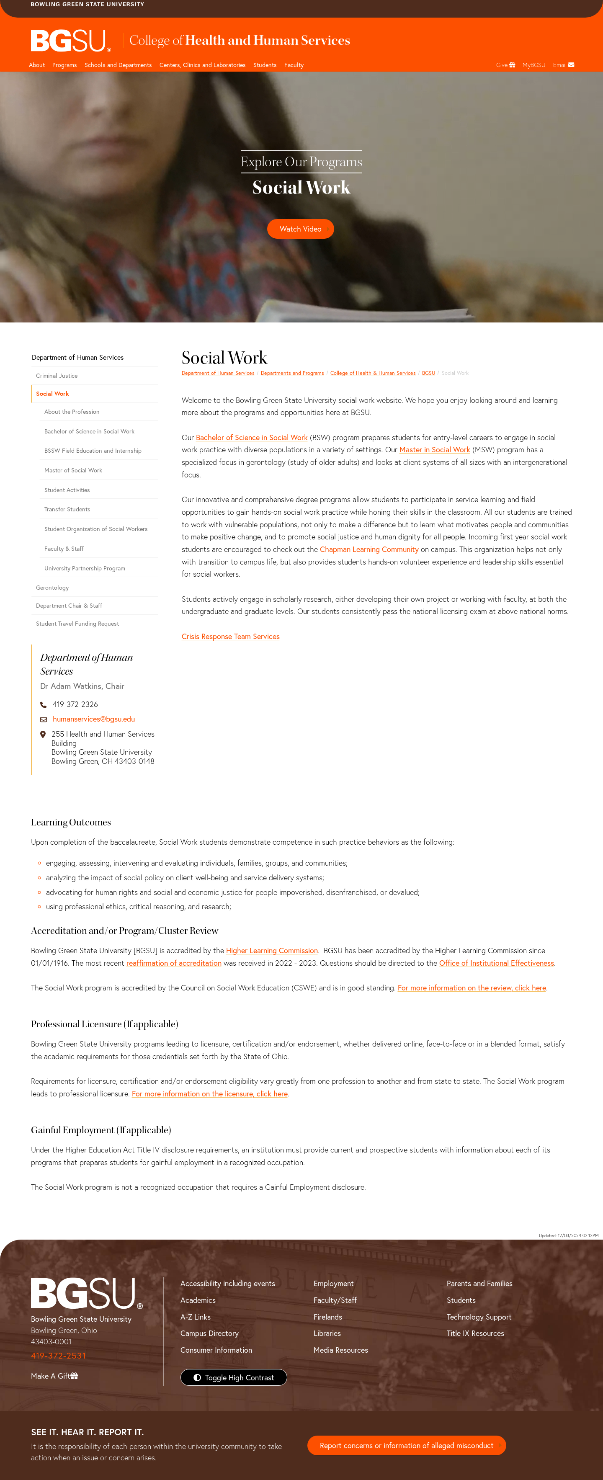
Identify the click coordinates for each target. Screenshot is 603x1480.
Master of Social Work (73, 470)
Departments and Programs (292, 372)
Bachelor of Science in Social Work (252, 437)
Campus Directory (209, 1333)
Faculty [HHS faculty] (294, 65)
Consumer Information (216, 1350)
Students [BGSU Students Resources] (461, 1300)
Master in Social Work (434, 449)
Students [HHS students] (265, 65)
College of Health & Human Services (373, 372)
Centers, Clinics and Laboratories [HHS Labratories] (203, 65)
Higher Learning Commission (272, 950)
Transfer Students (67, 509)
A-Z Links (195, 1317)
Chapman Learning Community (369, 549)
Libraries (327, 1333)
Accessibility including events (227, 1283)
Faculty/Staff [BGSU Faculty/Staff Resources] (335, 1300)
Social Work (52, 393)
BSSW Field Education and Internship (93, 450)
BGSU (428, 372)
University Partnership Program (84, 568)
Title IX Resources (475, 1333)
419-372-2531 (58, 1355)
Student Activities (67, 490)
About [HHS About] (37, 65)
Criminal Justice (56, 375)
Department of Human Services (218, 372)
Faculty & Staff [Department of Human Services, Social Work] (64, 548)
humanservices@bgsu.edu (94, 719)
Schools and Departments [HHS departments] (118, 65)
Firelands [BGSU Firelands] (328, 1317)
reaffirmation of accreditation (174, 963)
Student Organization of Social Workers (96, 529)
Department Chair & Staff (69, 605)
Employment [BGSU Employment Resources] (334, 1283)
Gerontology (52, 587)
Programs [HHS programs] (64, 65)
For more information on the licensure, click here (210, 1093)
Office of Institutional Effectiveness (496, 963)
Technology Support (479, 1317)
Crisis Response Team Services (231, 636)
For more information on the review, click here (472, 987)
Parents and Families (480, 1283)
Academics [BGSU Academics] (198, 1300)
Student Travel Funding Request (77, 623)
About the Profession (72, 411)
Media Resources (341, 1350)
